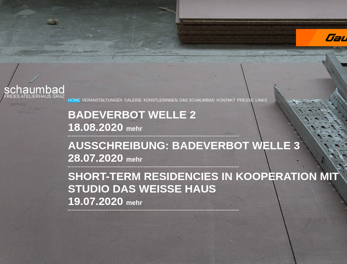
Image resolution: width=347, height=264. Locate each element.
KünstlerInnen (161, 100)
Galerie (133, 100)
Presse (245, 100)
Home (74, 100)
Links (261, 100)
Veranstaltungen (102, 100)
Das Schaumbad (197, 100)
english (82, 81)
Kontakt (226, 100)
